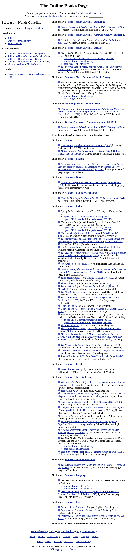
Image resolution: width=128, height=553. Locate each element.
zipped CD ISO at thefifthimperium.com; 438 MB (87, 320)
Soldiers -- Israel (73, 364)
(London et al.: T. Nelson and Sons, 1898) (91, 402)
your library (24, 28)
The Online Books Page (64, 5)
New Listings (53, 536)
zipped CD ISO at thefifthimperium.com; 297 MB (87, 216)
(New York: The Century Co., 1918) (90, 345)
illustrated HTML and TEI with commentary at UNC (89, 58)
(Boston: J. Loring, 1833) (87, 422)
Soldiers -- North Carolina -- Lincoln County (29, 61)
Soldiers (11, 38)
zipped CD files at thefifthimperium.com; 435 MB (88, 322)
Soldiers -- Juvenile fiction (78, 377)
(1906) (86, 145)
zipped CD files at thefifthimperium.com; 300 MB (88, 219)
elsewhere (38, 28)
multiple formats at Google (76, 486)
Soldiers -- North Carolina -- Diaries (25, 59)
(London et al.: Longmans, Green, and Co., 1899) (92, 452)
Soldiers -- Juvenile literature (80, 459)
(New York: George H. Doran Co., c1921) (88, 277)
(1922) (90, 337)
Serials (95, 536)
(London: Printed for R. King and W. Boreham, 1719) (91, 241)
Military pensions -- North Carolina (24, 64)
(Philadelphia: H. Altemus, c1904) (91, 409)
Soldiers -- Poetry (74, 502)
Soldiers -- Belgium (74, 158)
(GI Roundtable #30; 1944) (93, 198)
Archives (68, 541)
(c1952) (74, 263)
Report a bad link (65, 531)
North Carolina (15, 43)
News (48, 541)
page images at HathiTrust (76, 64)
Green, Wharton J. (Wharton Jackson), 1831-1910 (90, 122)
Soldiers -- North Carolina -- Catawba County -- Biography (95, 35)
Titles (75, 536)
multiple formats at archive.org (78, 61)
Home (32, 536)
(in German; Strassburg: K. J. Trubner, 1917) (88, 492)
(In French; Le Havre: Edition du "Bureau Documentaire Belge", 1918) (91, 167)
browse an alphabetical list (50, 16)
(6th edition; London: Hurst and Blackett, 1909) (92, 254)
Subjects (85, 536)
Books (40, 541)
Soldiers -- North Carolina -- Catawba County (29, 56)
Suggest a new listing (87, 531)
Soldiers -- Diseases (74, 177)
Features (58, 541)
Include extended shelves (89, 13)
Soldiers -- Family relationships (81, 193)
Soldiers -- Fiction (74, 206)
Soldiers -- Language (75, 475)
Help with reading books (43, 531)
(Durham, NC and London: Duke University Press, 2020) (91, 112)
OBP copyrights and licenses (63, 549)
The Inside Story (83, 541)
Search (41, 536)
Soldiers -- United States (19, 41)
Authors (66, 536)
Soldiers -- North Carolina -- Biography (26, 53)
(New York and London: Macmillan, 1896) (88, 247)
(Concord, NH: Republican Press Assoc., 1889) (92, 270)
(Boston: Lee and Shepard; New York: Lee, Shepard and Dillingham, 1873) (91, 395)
